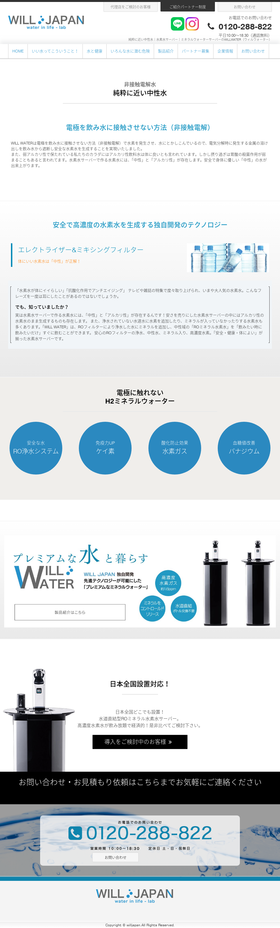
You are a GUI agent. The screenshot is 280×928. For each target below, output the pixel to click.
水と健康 (94, 51)
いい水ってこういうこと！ (55, 51)
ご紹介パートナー (187, 6)
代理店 (131, 6)
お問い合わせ (245, 6)
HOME (18, 51)
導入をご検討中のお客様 (138, 742)
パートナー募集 (195, 51)
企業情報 (225, 51)
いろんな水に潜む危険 (130, 51)
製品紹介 (166, 51)
